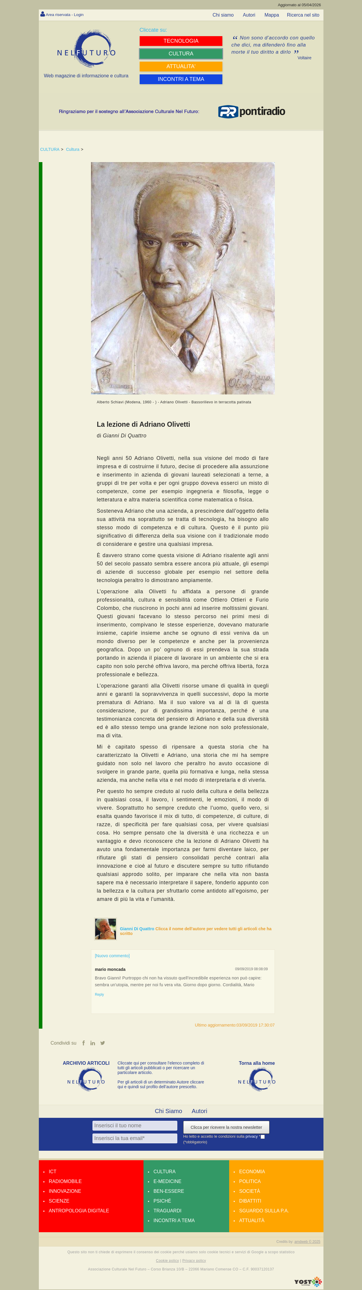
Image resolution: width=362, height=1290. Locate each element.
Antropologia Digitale (79, 1211)
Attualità (251, 1221)
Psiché (162, 1201)
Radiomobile (65, 1182)
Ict (53, 1172)
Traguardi (167, 1211)
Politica (250, 1182)
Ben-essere (169, 1191)
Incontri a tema (174, 1221)
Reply (99, 994)
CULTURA (50, 149)
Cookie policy (167, 1261)
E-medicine (167, 1182)
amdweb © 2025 (307, 1242)
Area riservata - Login (68, 14)
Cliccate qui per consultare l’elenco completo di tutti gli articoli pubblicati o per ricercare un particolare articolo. (161, 1068)
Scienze (59, 1201)
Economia (252, 1172)
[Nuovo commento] (112, 955)
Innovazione (65, 1191)
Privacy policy (194, 1261)
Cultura (72, 149)
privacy (252, 1137)
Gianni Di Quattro (138, 928)
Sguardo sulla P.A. (264, 1211)
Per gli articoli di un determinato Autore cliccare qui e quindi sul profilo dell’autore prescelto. (161, 1085)
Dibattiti (250, 1201)
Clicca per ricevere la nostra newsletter (226, 1128)
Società (249, 1191)
